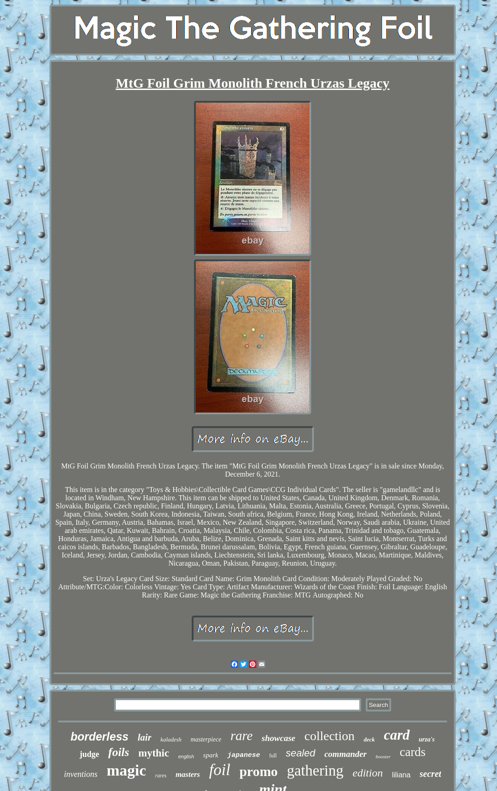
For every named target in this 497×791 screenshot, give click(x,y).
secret (431, 774)
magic (126, 770)
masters (187, 774)
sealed (300, 753)
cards (413, 752)
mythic (153, 753)
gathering (315, 770)
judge (89, 754)
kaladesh (170, 739)
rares (161, 775)
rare (241, 735)
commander (345, 754)
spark (210, 755)
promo (258, 771)
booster (383, 756)
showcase (278, 738)
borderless (99, 736)
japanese (243, 755)
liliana (401, 775)
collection (329, 736)
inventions (81, 774)
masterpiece (206, 739)
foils (118, 752)
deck (369, 739)
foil (219, 770)
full (273, 755)
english (186, 756)
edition (368, 773)
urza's (427, 739)
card (397, 735)
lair (144, 737)
